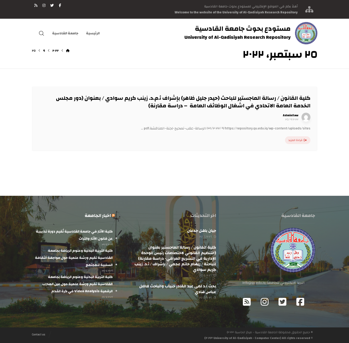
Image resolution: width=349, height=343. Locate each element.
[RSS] (35, 5)
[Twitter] (282, 302)
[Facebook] (300, 302)
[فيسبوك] (60, 5)
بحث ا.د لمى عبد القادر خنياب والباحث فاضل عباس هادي (177, 288)
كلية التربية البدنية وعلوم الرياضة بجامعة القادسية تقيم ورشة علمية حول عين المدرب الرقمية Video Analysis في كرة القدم (77, 284)
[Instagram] (264, 302)
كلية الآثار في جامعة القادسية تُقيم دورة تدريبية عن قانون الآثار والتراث (74, 235)
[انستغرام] (43, 5)
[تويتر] (52, 5)
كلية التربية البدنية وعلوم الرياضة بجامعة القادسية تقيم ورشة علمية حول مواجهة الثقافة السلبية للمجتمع (74, 257)
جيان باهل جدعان (201, 230)
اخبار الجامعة (98, 215)
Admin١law (290, 115)
